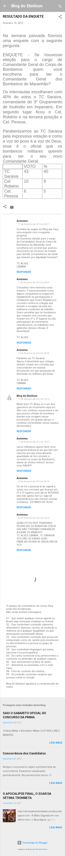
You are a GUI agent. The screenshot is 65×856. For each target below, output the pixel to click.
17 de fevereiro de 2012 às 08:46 (33, 353)
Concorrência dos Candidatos (24, 753)
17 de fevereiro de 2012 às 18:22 (33, 441)
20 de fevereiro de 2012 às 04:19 (33, 481)
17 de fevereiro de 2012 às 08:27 (33, 224)
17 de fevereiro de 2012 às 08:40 (33, 282)
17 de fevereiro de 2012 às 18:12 (33, 399)
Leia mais (55, 742)
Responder (24, 272)
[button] (60, 17)
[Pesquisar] (60, 7)
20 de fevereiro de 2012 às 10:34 (33, 518)
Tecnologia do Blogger (32, 842)
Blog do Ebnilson (26, 5)
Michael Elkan (41, 849)
